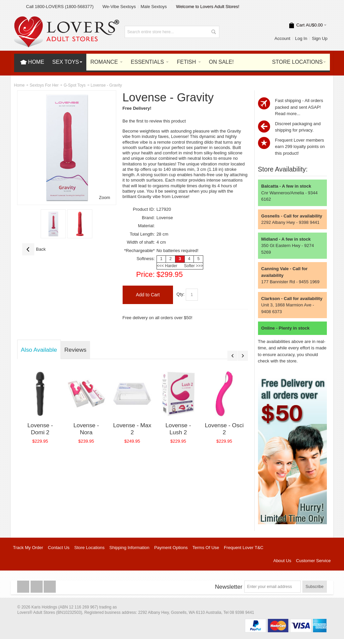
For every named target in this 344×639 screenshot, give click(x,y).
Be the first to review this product (154, 121)
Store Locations (89, 547)
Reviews (75, 349)
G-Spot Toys (74, 85)
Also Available (39, 349)
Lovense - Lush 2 (178, 429)
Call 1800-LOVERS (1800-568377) (60, 6)
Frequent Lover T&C (243, 547)
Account (282, 38)
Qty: (180, 294)
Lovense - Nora (86, 429)
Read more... (287, 113)
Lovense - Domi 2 (40, 429)
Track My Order (28, 547)
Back (34, 249)
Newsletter (229, 586)
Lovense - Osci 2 (224, 429)
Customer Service (313, 560)
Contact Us (59, 547)
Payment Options (171, 547)
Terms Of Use (205, 547)
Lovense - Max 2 (132, 429)
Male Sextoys (153, 6)
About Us (282, 560)
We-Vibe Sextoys (119, 6)
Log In (301, 38)
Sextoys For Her (44, 85)
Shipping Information (129, 547)
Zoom (104, 197)
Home (19, 85)
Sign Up (320, 38)
